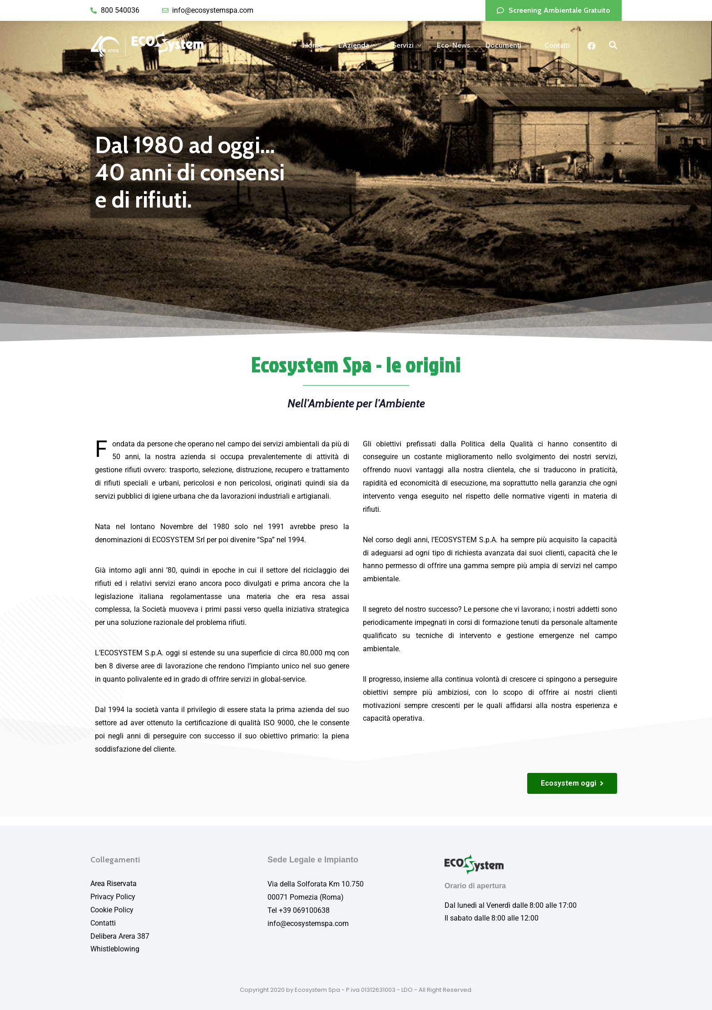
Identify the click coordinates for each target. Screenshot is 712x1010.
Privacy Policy (112, 896)
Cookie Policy (112, 910)
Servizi (403, 45)
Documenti (503, 45)
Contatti (557, 45)
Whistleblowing (114, 949)
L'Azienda (353, 45)
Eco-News (453, 45)
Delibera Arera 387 (119, 936)
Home (313, 45)
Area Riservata (113, 883)
